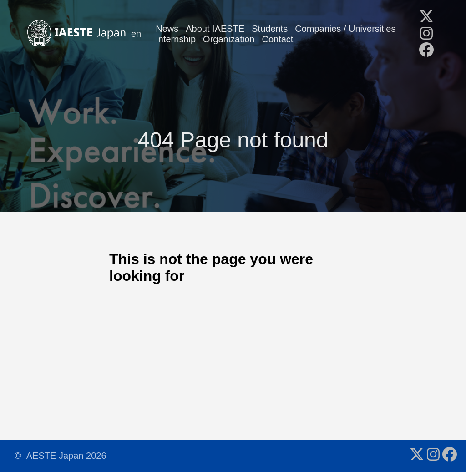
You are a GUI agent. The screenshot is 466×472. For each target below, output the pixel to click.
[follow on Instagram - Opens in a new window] (426, 34)
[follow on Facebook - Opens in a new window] (426, 50)
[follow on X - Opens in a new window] (426, 17)
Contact (278, 39)
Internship (176, 39)
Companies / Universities (345, 29)
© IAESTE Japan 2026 (60, 456)
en (136, 34)
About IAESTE (215, 29)
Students (270, 29)
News (167, 29)
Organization (228, 39)
